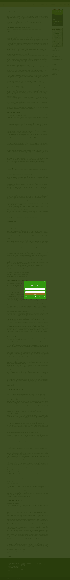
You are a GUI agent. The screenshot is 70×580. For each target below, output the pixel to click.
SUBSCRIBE (35, 294)
